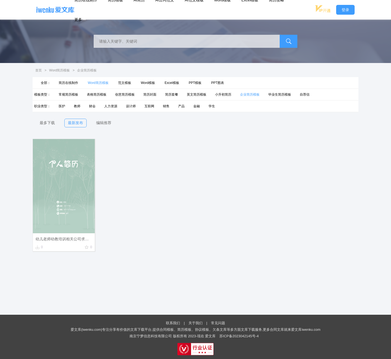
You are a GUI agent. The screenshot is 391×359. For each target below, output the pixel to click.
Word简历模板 (59, 70)
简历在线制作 (68, 83)
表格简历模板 (96, 94)
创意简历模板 (125, 94)
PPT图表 (217, 83)
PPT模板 (195, 83)
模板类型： (42, 94)
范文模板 (124, 83)
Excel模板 (172, 83)
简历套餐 (171, 94)
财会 (92, 106)
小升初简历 (223, 94)
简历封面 (149, 94)
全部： (46, 83)
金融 (196, 106)
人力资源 (110, 106)
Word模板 (148, 83)
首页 (38, 70)
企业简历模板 (250, 94)
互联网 (149, 106)
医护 (62, 106)
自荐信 (305, 94)
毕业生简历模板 (279, 94)
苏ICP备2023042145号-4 (239, 336)
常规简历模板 (68, 94)
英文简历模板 (196, 94)
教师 (77, 106)
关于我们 (195, 323)
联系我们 (173, 323)
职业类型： (42, 106)
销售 (166, 106)
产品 (181, 106)
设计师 (131, 106)
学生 (212, 106)
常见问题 (218, 323)
